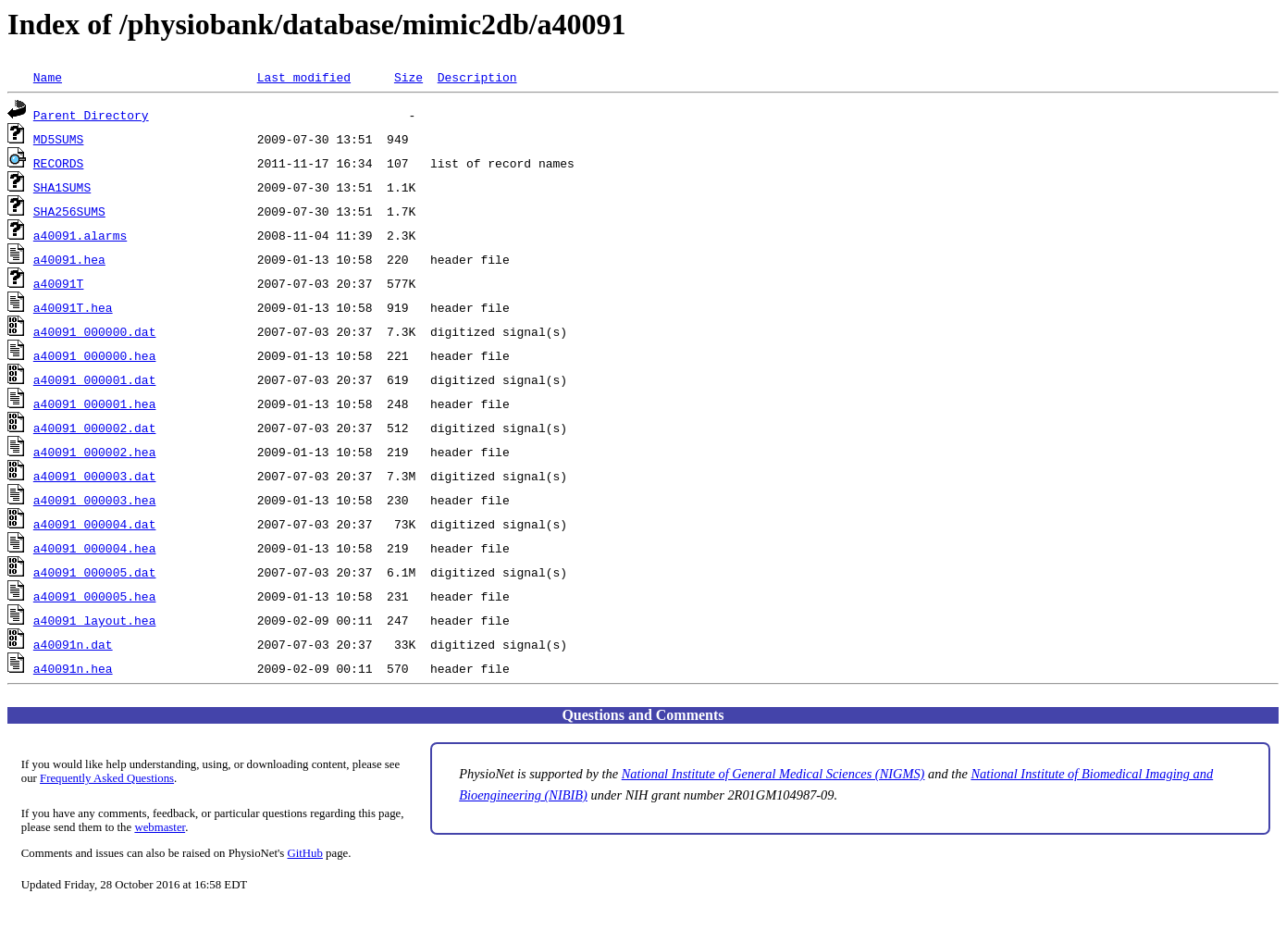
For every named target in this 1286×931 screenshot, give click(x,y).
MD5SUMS (58, 138)
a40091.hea (69, 259)
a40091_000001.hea (94, 403)
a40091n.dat (73, 644)
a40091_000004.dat (94, 523)
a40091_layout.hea (94, 620)
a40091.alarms (80, 235)
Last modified (304, 76)
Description (477, 76)
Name (47, 76)
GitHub (305, 853)
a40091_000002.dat (94, 427)
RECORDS (58, 163)
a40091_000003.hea (94, 499)
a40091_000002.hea (94, 451)
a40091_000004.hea (94, 548)
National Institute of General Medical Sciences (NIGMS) (773, 773)
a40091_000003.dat (94, 475)
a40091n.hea (73, 668)
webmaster (159, 827)
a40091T (58, 283)
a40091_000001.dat (94, 379)
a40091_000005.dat (94, 572)
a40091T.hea (73, 307)
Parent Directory (91, 114)
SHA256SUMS (69, 211)
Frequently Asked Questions (107, 778)
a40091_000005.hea (94, 596)
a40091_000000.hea (94, 355)
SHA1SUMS (62, 187)
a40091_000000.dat (94, 331)
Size (408, 76)
